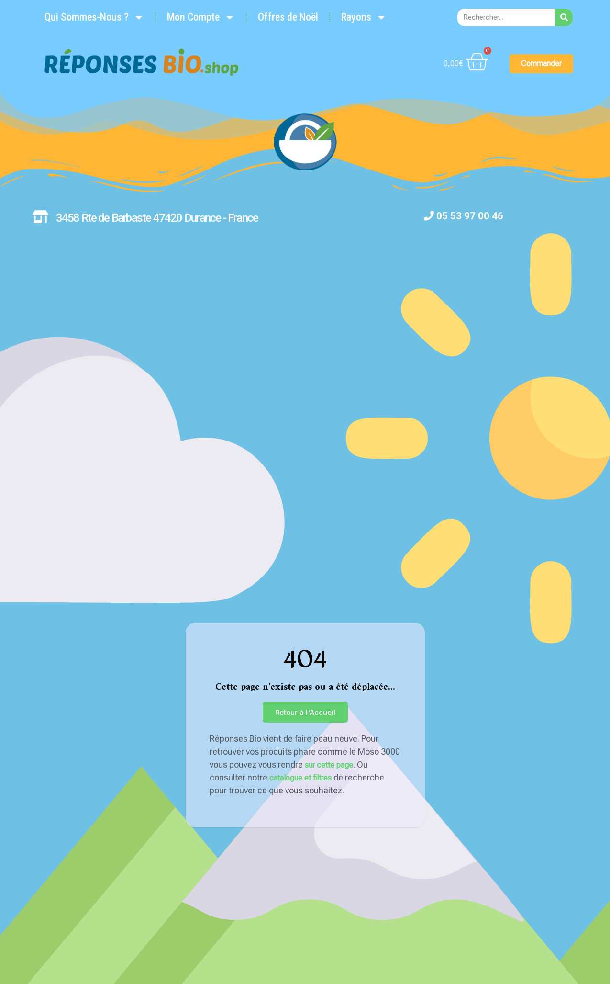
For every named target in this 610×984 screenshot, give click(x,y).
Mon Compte (200, 17)
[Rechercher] (564, 17)
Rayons (363, 17)
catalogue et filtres (300, 777)
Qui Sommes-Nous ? (94, 17)
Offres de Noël (287, 17)
